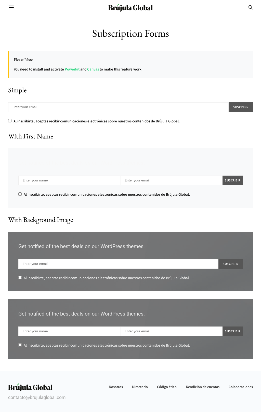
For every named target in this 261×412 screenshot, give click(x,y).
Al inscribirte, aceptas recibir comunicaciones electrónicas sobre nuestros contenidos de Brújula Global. (94, 121)
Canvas (93, 69)
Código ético (167, 386)
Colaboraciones (241, 386)
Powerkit (72, 69)
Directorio (140, 386)
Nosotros (116, 386)
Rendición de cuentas (202, 386)
